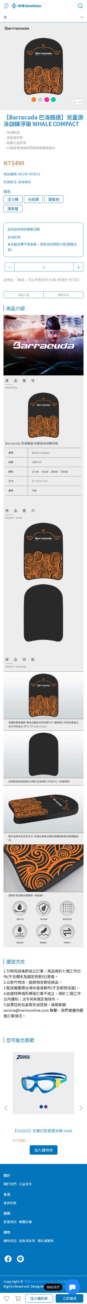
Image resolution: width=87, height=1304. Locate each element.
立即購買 (70, 1298)
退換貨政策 (27, 1240)
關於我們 (9, 1184)
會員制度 (9, 1202)
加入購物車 (39, 1298)
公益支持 (25, 1184)
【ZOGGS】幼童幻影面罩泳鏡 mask (42, 1130)
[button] (81, 1108)
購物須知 (9, 1240)
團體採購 (25, 1221)
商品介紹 (23, 295)
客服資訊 (9, 1221)
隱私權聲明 (45, 1240)
